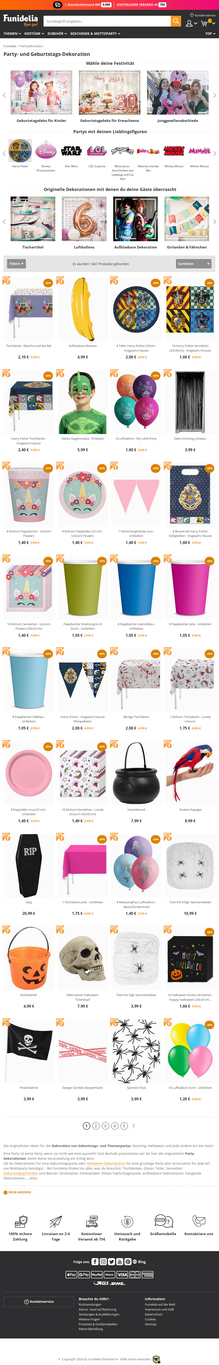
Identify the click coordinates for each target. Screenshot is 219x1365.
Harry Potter (20, 166)
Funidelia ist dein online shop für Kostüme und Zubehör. (21, 21)
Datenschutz (154, 1314)
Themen (10, 33)
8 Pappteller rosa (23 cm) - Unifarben (29, 811)
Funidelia (10, 46)
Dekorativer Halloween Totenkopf (83, 997)
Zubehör (55, 33)
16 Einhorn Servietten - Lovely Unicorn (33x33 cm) (83, 811)
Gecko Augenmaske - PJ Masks (83, 438)
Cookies (150, 1319)
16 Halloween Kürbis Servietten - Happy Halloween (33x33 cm (190, 997)
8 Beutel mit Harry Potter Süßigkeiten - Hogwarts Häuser (190, 533)
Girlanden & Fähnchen (187, 247)
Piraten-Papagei (190, 809)
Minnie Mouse (199, 166)
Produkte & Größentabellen (98, 1324)
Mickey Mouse (174, 166)
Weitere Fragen (89, 1319)
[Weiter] (133, 1126)
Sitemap (150, 1324)
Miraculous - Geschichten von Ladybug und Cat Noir (123, 172)
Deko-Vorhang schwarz (190, 438)
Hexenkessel (136, 809)
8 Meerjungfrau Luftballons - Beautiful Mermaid (136, 904)
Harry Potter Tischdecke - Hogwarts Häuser (28, 440)
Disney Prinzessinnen (46, 168)
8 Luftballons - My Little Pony (136, 438)
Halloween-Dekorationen (106, 1163)
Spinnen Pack (136, 1088)
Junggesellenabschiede (178, 120)
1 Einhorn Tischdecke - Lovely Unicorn (190, 719)
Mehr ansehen (19, 1192)
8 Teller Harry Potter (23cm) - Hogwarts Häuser (136, 348)
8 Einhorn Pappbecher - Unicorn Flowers (29, 533)
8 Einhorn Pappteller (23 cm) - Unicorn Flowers (82, 533)
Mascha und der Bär (148, 168)
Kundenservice (39, 1301)
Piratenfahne (29, 1088)
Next (214, 95)
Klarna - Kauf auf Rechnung (97, 1309)
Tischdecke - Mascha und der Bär (29, 346)
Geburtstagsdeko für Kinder (41, 120)
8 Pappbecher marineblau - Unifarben (136, 626)
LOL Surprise (97, 166)
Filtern (14, 263)
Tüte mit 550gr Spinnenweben (190, 902)
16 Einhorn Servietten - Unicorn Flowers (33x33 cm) (29, 626)
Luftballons (84, 247)
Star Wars (71, 166)
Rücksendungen (90, 1304)
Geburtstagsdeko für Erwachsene (109, 120)
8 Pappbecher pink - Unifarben (190, 624)
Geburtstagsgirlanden (21, 1173)
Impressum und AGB (159, 1309)
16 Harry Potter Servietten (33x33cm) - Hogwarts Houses (190, 348)
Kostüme (32, 33)
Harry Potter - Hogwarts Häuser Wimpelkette (82, 719)
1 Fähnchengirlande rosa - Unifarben (136, 533)
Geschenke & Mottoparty (93, 33)
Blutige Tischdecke (136, 717)
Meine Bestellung (91, 1329)
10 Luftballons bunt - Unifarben (190, 1088)
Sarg (29, 902)
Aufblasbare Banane (83, 346)
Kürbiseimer (28, 995)
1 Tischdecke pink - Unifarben (82, 902)
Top (208, 33)
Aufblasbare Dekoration (135, 247)
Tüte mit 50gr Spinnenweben (136, 995)
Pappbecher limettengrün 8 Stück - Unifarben (83, 626)
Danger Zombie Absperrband (82, 1088)
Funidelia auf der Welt (160, 1304)
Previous (4, 95)
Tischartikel (33, 247)
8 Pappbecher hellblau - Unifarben (28, 719)
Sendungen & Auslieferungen (99, 1314)
